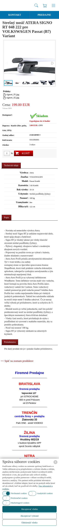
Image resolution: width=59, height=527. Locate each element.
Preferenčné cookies (19, 498)
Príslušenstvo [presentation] (10, 342)
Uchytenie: (23, 194)
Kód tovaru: (7, 140)
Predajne (44, 14)
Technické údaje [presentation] (11, 165)
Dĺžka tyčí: (23, 206)
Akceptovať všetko (29, 509)
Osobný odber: (8, 135)
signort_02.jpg (12, 97)
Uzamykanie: (22, 202)
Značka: (24, 177)
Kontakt (14, 14)
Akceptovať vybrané (29, 516)
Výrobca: (24, 172)
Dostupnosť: (7, 115)
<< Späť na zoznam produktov (17, 360)
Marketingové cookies (20, 503)
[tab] (11, 166)
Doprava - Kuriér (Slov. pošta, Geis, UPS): (14, 128)
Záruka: (5, 145)
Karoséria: (23, 185)
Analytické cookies (45, 493)
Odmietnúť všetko (29, 523)
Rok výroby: (22, 189)
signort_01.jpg (12, 94)
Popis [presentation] (6, 217)
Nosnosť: (24, 198)
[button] (52, 63)
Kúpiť (26, 153)
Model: (25, 181)
